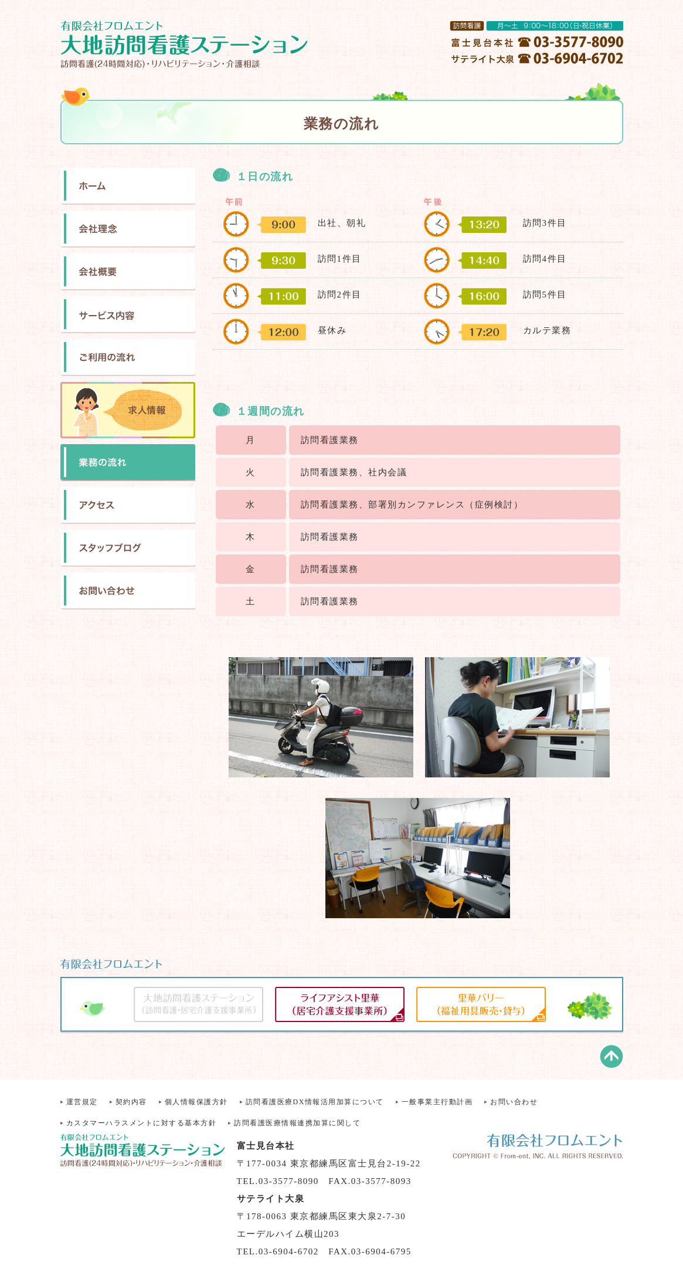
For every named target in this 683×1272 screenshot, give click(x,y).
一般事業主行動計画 (437, 1102)
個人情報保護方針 (196, 1102)
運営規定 (82, 1102)
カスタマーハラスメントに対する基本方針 (141, 1123)
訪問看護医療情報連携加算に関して (297, 1123)
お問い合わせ (514, 1102)
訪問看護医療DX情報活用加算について (315, 1102)
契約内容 (131, 1102)
